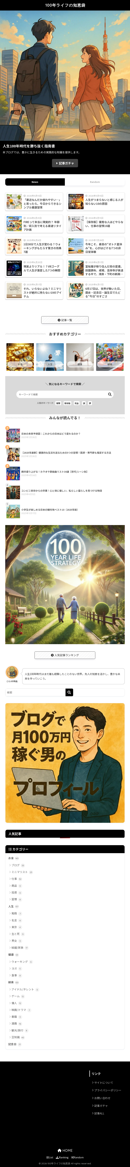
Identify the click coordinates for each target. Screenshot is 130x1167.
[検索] (69, 692)
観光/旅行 (20, 1030)
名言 (17, 920)
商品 (17, 886)
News (35, 182)
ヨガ (17, 968)
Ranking (62, 1157)
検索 (110, 394)
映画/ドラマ (21, 1010)
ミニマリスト (22, 872)
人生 (13, 906)
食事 (17, 975)
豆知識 (18, 1037)
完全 (77, 403)
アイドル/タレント (25, 989)
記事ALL (99, 1113)
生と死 (18, 934)
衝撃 (58, 403)
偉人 (17, 1003)
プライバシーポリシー (107, 1090)
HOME (65, 1150)
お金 (13, 858)
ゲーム (18, 996)
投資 (17, 892)
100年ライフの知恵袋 (65, 5)
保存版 (67, 403)
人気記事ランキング (65, 655)
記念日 (15, 1044)
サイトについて (103, 1082)
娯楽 (13, 982)
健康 (13, 955)
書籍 (17, 1016)
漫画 (17, 1023)
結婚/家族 (20, 947)
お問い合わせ (102, 1098)
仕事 (17, 879)
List (49, 1157)
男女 (17, 940)
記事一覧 (65, 320)
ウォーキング (22, 962)
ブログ (18, 865)
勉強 (17, 913)
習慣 (17, 899)
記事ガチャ (66, 163)
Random (95, 182)
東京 (17, 927)
